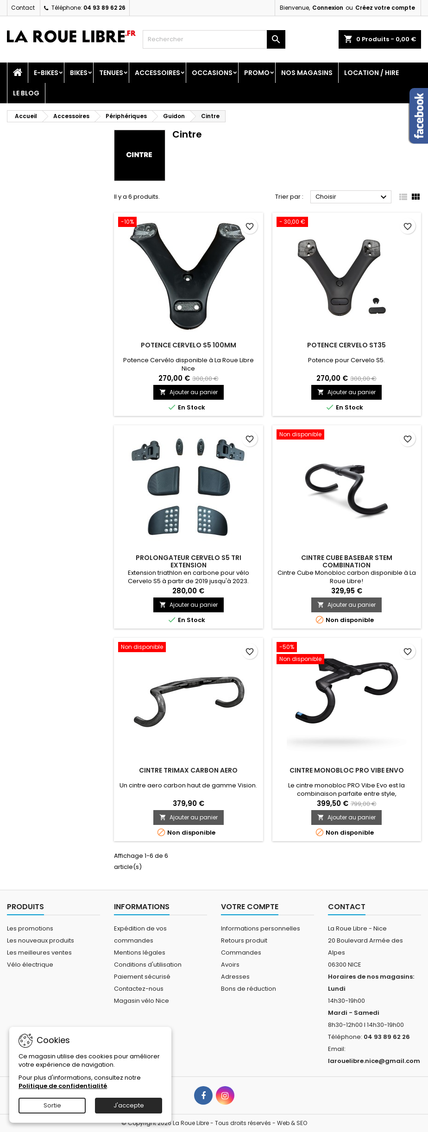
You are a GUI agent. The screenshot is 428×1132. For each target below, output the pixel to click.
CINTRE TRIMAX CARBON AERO (188, 770)
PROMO (257, 72)
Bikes (79, 72)
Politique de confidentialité (63, 1086)
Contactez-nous (139, 988)
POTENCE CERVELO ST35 (346, 345)
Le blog (26, 93)
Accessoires (157, 72)
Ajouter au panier (188, 392)
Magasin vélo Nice (141, 1000)
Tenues (111, 72)
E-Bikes (46, 72)
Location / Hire (371, 72)
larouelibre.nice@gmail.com (374, 1061)
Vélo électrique (30, 964)
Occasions (212, 72)
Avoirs (230, 964)
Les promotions (30, 928)
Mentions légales (139, 952)
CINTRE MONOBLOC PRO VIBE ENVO (347, 770)
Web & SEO (292, 1123)
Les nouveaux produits (40, 940)
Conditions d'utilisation (148, 964)
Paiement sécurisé (142, 976)
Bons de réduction (248, 988)
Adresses (235, 976)
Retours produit (244, 940)
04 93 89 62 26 (104, 8)
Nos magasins (307, 72)
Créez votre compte (385, 8)
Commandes (241, 952)
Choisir (352, 197)
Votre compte (249, 906)
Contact (23, 8)
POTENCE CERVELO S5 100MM (188, 345)
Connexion (327, 8)
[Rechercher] (214, 39)
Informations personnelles (260, 928)
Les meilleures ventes (39, 952)
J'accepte (128, 1105)
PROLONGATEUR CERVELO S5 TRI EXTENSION (188, 561)
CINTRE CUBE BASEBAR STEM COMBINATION (346, 561)
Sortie (52, 1105)
